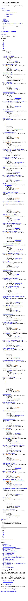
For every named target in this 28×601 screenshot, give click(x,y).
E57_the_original (9, 74)
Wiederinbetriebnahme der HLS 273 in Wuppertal (14, 445)
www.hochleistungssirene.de (9, 132)
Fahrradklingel (18, 484)
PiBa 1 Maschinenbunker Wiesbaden (11, 214)
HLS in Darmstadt (7, 497)
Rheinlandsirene (18, 180)
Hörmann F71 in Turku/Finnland (10, 157)
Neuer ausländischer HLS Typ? (10, 64)
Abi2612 (7, 158)
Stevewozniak (9, 119)
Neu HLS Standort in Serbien (9, 183)
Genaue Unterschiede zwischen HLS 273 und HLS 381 (15, 101)
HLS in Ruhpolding (7, 82)
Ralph (16, 328)
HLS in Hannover (7, 394)
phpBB (7, 586)
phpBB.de (15, 588)
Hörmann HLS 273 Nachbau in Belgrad (11, 437)
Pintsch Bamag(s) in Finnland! (9, 348)
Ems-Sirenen (8, 176)
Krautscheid (17, 172)
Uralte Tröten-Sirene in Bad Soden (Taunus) (12, 305)
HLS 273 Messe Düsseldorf (9, 453)
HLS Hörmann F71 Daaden (9, 463)
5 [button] (3, 45)
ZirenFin (16, 69)
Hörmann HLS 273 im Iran (9, 419)
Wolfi (16, 88)
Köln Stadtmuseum (7, 270)
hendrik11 (17, 357)
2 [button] (3, 42)
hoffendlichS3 (18, 106)
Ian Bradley (8, 584)
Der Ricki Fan (18, 98)
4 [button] (3, 44)
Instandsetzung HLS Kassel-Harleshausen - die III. (14, 360)
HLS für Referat (6, 109)
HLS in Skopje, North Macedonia (10, 192)
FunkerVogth (8, 254)
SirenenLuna (17, 292)
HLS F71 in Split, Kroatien (9, 377)
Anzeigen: (7, 522)
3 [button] (3, 43)
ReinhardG (17, 398)
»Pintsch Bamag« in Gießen (9, 402)
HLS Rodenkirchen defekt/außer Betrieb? (12, 175)
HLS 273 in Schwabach (8, 72)
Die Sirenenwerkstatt (19, 162)
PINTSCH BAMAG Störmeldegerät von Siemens (14, 479)
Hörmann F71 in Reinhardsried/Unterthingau (13, 340)
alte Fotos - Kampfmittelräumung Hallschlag (13, 253)
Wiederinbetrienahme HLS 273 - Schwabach (12, 231)
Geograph (8, 403)
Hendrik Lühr (9, 510)
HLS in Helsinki (6, 410)
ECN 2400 (17, 219)
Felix (6, 102)
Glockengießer (9, 323)
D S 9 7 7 (17, 266)
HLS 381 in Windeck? (8, 314)
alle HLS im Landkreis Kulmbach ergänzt (12, 223)
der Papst (17, 441)
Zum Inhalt (3, 8)
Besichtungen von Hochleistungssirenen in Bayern (14, 332)
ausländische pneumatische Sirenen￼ (11, 243)
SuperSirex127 (8, 185)
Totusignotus (17, 114)
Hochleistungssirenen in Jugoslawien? (11, 278)
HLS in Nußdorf (6, 118)
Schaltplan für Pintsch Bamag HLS (10, 322)
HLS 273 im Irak (7, 428)
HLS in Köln (6, 261)
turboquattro (8, 133)
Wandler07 (17, 228)
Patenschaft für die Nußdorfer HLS (10, 368)
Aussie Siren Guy (9, 245)
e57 (6, 378)
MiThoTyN (8, 65)
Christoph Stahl (8, 464)
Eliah (6, 57)
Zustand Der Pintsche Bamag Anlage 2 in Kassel (13, 149)
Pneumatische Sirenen (8, 32)
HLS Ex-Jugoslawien (7, 140)
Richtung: (15, 523)
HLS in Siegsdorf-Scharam (9, 92)
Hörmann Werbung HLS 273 (9, 471)
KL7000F (7, 232)
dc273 (7, 168)
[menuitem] (11, 13)
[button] (3, 48)
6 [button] (3, 46)
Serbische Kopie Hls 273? (8, 56)
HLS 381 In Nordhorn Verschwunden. (11, 286)
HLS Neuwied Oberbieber (9, 509)
